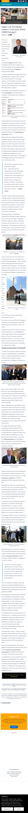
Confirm (19, 809)
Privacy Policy (14, 776)
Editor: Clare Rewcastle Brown (14, 773)
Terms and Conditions (14, 775)
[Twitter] (21, 1)
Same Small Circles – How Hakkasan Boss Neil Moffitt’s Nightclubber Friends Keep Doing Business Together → (14, 689)
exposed (18, 69)
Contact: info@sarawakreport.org (14, 771)
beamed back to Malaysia (8, 478)
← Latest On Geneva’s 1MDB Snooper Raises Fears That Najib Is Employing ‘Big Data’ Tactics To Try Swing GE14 (14, 685)
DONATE (5, 1)
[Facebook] (18, 1)
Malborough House (9, 439)
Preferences (7, 809)
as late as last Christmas (12, 556)
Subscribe (13, 676)
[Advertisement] (14, 750)
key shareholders (7, 92)
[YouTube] (23, 1)
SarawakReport (6, 4)
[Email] (26, 1)
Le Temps (9, 62)
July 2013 (16, 253)
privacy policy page (5, 803)
